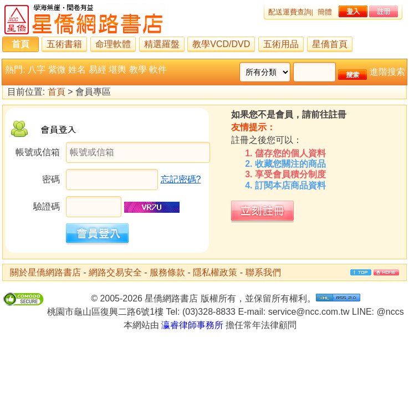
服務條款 (167, 272)
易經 (97, 69)
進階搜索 (387, 71)
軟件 (158, 69)
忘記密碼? (181, 179)
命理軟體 (113, 44)
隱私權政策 (215, 272)
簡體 (325, 12)
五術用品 (281, 44)
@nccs (390, 311)
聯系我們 (263, 272)
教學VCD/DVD (221, 44)
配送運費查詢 (289, 12)
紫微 (57, 69)
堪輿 (117, 69)
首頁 (20, 44)
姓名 (77, 69)
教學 (138, 69)
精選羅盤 (162, 44)
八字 (36, 69)
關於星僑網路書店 (45, 272)
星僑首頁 (329, 44)
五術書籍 (64, 44)
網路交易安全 (115, 272)
